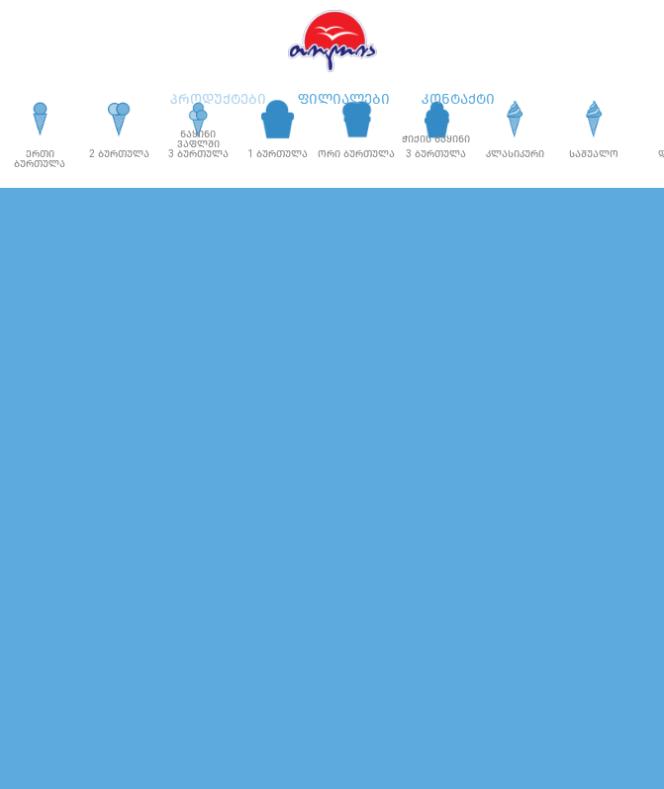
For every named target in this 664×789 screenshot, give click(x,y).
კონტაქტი (458, 99)
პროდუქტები (218, 99)
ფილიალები (344, 99)
